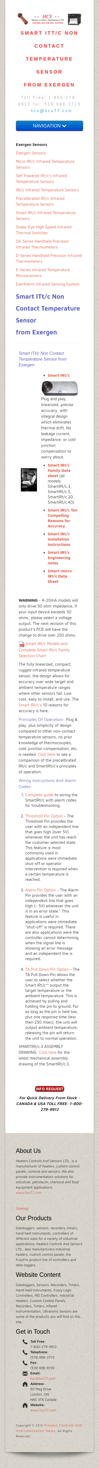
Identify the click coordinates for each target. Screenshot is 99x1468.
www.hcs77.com (29, 1192)
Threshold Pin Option (44, 816)
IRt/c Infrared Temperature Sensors (47, 190)
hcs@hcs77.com (51, 110)
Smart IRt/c (59, 375)
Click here (46, 754)
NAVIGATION (49, 125)
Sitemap (22, 1208)
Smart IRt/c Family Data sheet (59, 470)
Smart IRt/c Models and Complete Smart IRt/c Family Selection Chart (44, 649)
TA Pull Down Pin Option (47, 969)
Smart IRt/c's (30, 705)
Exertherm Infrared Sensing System (47, 284)
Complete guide (39, 795)
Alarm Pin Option (40, 890)
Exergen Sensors (31, 153)
